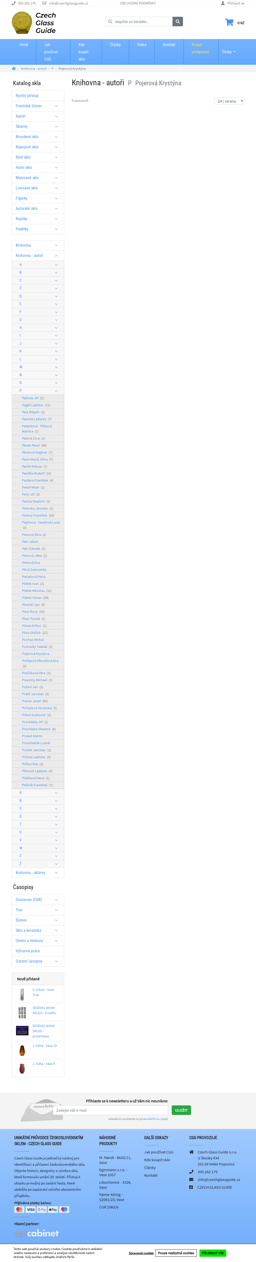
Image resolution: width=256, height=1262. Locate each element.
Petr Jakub (30, 541)
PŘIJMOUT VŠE (213, 1253)
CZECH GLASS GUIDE (215, 1187)
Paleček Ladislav (37, 419)
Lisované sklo (39, 188)
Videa (141, 44)
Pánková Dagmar (37, 452)
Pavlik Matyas (34, 466)
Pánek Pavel (34, 445)
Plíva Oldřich (35, 632)
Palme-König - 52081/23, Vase (111, 1197)
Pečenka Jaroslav (37, 508)
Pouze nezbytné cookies (176, 1253)
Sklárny (39, 126)
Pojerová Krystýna (35, 653)
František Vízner (39, 106)
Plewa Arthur (34, 625)
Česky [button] (227, 48)
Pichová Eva (31, 562)
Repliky (39, 218)
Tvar (39, 910)
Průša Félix (32, 764)
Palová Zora (33, 438)
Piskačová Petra (34, 576)
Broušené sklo (39, 136)
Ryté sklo (39, 157)
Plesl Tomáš (33, 618)
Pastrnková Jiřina (37, 459)
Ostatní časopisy (39, 961)
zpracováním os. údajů (153, 1119)
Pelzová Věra (34, 534)
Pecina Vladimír (36, 501)
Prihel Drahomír (36, 715)
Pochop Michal (33, 639)
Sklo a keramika (39, 930)
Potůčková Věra (36, 673)
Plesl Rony (33, 611)
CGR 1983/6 (108, 1206)
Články (115, 44)
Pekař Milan (33, 487)
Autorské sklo (39, 208)
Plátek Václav (35, 597)
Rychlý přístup (27, 95)
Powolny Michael (37, 680)
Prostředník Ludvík (36, 743)
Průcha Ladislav (36, 757)
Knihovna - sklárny (39, 872)
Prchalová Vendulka (39, 708)
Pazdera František (38, 480)
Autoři (39, 116)
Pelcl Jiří (31, 494)
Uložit (181, 1110)
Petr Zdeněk (34, 548)
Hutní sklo (39, 167)
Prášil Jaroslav (35, 694)
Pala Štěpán (33, 412)
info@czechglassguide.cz (68, 3)
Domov (39, 920)
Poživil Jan (32, 687)
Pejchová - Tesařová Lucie (41, 525)
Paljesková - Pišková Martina (37, 429)
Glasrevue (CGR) (39, 899)
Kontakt (169, 44)
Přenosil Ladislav (37, 771)
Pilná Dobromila (34, 569)
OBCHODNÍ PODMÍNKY (138, 3)
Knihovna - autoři (39, 255)
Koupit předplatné (200, 48)
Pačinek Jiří (33, 398)
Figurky (39, 198)
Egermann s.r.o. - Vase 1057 (113, 1172)
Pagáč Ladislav (36, 405)
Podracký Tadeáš (37, 646)
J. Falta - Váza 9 (43, 1063)
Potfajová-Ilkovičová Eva (40, 663)
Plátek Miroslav (37, 590)
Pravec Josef (35, 701)
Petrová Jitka (34, 555)
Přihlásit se (235, 3)
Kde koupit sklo (83, 52)
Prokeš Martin (32, 736)
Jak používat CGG (51, 52)
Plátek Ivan (33, 583)
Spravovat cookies (141, 1253)
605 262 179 (27, 3)
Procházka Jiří (35, 722)
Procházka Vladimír (39, 729)
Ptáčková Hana (36, 778)
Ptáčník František (37, 785)
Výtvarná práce (28, 951)
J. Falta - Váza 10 (44, 1045)
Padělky (39, 229)
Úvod (24, 44)
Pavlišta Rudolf (36, 473)
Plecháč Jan (33, 604)
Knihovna (39, 245)
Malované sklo (39, 177)
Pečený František (38, 515)
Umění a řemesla (39, 940)
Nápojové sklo (39, 147)
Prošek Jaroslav (36, 750)
